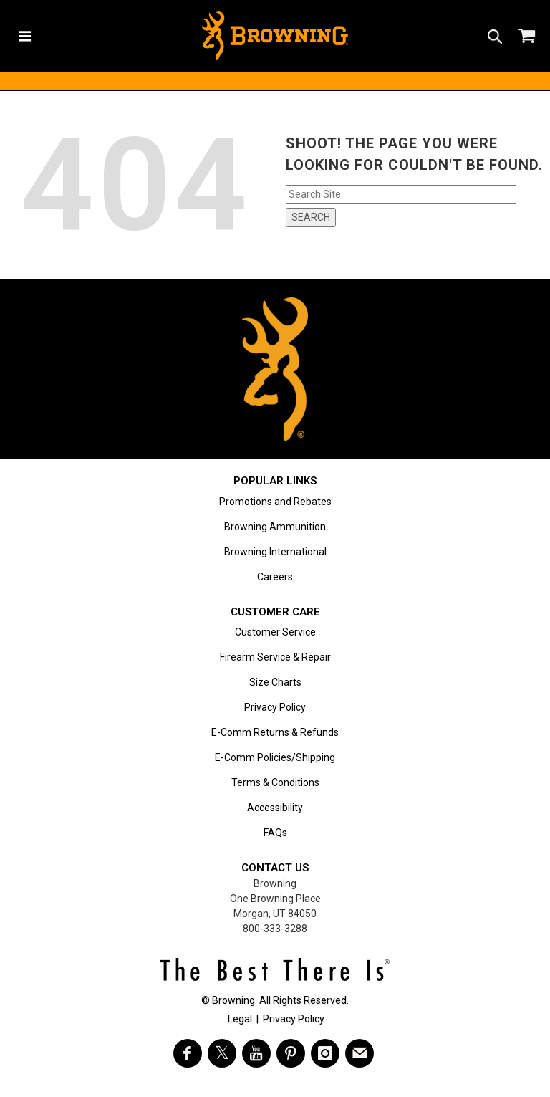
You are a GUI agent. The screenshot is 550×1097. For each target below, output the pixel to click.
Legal (240, 1019)
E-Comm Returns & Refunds (275, 732)
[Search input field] (401, 194)
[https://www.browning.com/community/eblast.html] (359, 1053)
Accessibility (275, 807)
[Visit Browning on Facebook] (187, 1053)
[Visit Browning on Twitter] (222, 1053)
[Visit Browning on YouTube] (256, 1053)
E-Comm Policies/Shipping (275, 757)
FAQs (275, 832)
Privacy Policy (275, 707)
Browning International (275, 551)
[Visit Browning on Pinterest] (290, 1053)
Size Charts (275, 682)
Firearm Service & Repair (275, 657)
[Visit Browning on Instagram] (325, 1053)
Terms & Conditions (275, 782)
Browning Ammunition (275, 526)
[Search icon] (495, 36)
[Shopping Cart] (525, 36)
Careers (275, 577)
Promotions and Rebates (275, 501)
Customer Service (275, 632)
